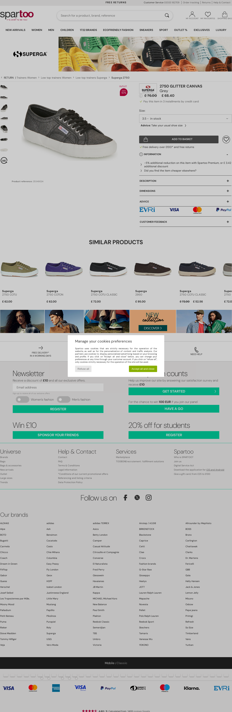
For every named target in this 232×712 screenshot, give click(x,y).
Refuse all (83, 368)
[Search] (167, 15)
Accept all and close (143, 368)
